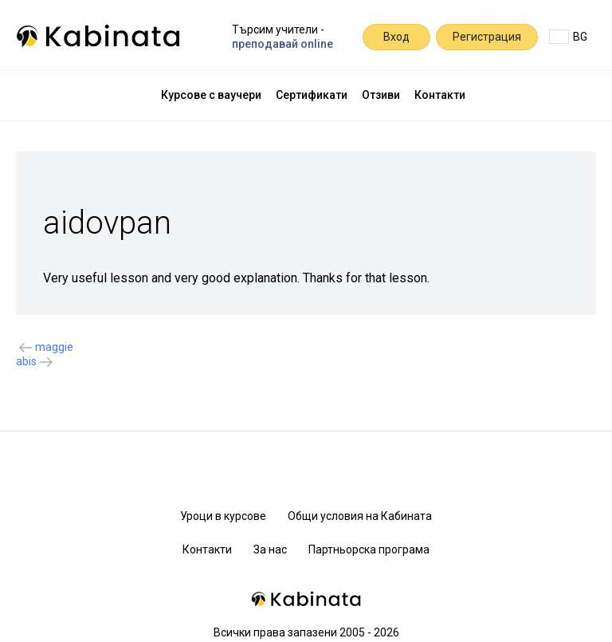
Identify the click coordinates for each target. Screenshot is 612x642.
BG (568, 37)
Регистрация (487, 36)
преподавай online (282, 43)
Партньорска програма (369, 549)
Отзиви (381, 95)
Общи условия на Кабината (360, 516)
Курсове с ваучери (211, 95)
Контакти (439, 95)
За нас (270, 549)
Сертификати (311, 95)
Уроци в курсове (223, 516)
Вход (396, 36)
